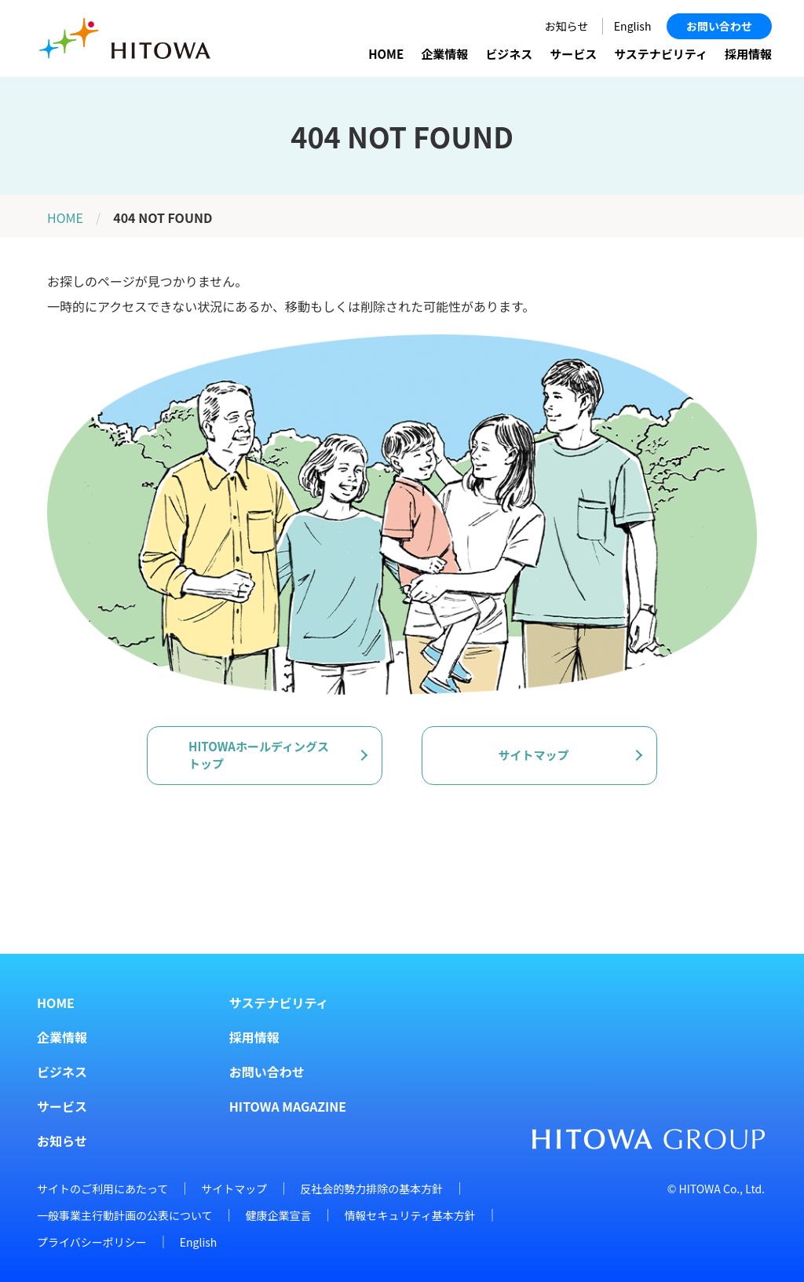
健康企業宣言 (279, 1215)
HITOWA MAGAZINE (287, 1106)
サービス (573, 54)
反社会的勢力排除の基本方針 (371, 1188)
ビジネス (508, 54)
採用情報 (748, 54)
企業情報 (444, 54)
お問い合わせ (719, 26)
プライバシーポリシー (92, 1242)
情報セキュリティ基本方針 (410, 1215)
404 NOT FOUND (162, 217)
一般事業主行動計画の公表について (125, 1215)
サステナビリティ (660, 54)
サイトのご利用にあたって (102, 1188)
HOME (386, 54)
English (633, 26)
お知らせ (567, 26)
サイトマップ (234, 1188)
